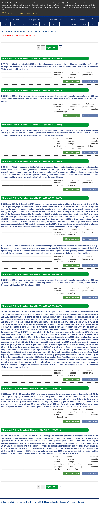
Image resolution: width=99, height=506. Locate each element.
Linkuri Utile (39, 502)
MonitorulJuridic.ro (26, 502)
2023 (35, 24)
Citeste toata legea (72, 81)
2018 (84, 24)
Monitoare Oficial (12, 20)
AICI (66, 7)
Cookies (63, 502)
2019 (74, 24)
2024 (25, 24)
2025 (15, 24)
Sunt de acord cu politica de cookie (19, 12)
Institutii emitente (78, 20)
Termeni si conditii (51, 502)
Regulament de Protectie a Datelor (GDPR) (49, 3)
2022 (45, 24)
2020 (64, 24)
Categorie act (34, 20)
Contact (81, 502)
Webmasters (71, 502)
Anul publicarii (55, 20)
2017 (94, 24)
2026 (5, 24)
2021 (54, 24)
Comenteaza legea (90, 81)
